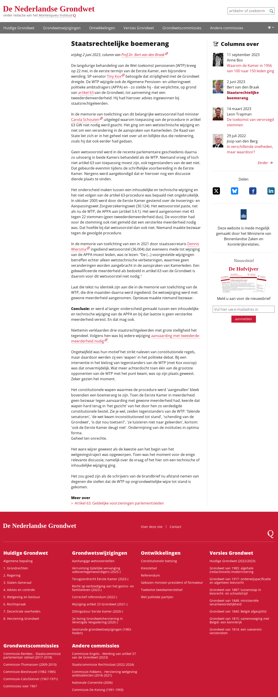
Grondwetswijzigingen (62, 27)
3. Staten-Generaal (17, 582)
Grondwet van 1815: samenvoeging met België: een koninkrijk (239, 620)
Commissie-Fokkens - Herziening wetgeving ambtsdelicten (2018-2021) (104, 673)
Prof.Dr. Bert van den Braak (143, 54)
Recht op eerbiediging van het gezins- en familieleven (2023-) (103, 588)
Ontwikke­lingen (102, 27)
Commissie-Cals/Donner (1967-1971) (30, 679)
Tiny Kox (114, 76)
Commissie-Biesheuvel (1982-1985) (29, 672)
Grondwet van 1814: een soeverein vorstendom (236, 631)
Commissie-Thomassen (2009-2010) (30, 664)
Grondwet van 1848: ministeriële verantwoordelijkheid (234, 602)
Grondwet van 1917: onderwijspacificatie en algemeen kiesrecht (240, 581)
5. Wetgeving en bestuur (21, 597)
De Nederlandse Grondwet (49, 8)
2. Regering (11, 575)
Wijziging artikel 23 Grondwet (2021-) (99, 604)
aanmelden (243, 319)
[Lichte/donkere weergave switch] (271, 27)
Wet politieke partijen (157, 597)
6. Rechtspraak (14, 604)
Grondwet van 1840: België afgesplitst (238, 611)
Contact (175, 527)
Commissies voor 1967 (20, 686)
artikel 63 (86, 92)
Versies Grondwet (139, 27)
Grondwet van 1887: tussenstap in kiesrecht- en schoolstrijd (235, 591)
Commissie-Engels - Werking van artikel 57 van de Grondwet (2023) (104, 655)
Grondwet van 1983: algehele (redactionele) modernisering (231, 570)
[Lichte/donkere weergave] (271, 27)
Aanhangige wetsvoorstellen (93, 561)
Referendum (150, 575)
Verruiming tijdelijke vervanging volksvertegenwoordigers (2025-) (96, 570)
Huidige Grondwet (18, 27)
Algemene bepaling (18, 561)
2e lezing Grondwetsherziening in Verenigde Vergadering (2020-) (97, 620)
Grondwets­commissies (182, 27)
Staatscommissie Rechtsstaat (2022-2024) (103, 664)
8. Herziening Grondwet (21, 618)
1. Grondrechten (15, 568)
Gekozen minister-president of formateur (172, 582)
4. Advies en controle (19, 590)
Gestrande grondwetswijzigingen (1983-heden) (102, 631)
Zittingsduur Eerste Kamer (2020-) (97, 611)
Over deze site (152, 527)
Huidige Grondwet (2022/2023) (232, 561)
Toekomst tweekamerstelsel (162, 590)
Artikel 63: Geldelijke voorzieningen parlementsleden (119, 503)
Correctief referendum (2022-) (94, 597)
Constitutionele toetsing (159, 561)
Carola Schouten (85, 119)
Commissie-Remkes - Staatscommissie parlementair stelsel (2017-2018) (32, 655)
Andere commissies (226, 27)
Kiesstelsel (149, 568)
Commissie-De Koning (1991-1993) (97, 690)
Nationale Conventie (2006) (92, 682)
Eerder (263, 162)
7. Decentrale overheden (22, 611)
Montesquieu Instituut (55, 15)
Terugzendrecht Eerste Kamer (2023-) (100, 579)
